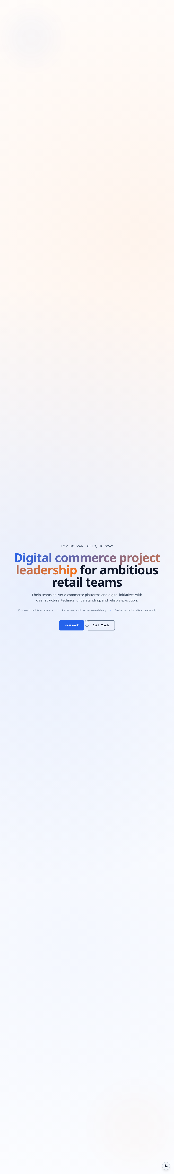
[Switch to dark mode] (166, 1166)
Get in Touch (101, 625)
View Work (72, 625)
